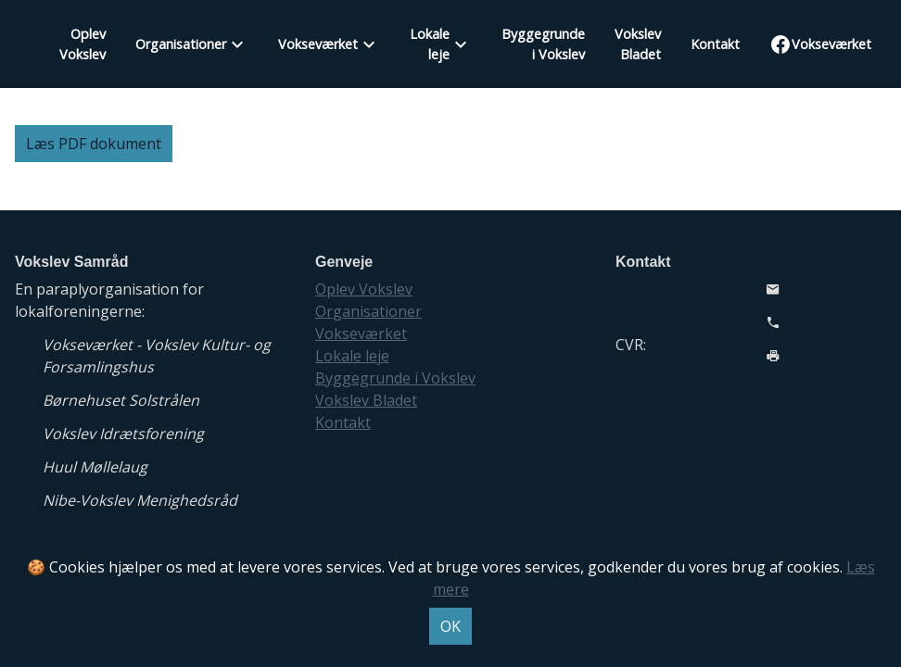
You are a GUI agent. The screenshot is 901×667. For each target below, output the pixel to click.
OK (450, 626)
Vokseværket (318, 44)
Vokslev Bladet (638, 44)
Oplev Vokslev (82, 44)
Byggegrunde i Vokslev (543, 44)
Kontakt (715, 44)
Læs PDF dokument (93, 143)
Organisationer (180, 44)
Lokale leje (430, 44)
